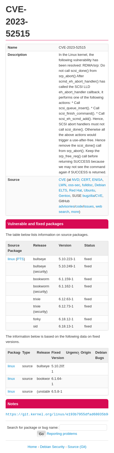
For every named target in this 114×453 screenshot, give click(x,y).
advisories (66, 206)
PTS (20, 259)
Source (73, 447)
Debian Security (52, 447)
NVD (75, 180)
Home (32, 447)
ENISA (97, 180)
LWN (62, 185)
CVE (62, 180)
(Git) (83, 447)
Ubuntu (89, 190)
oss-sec (74, 185)
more (75, 212)
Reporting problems (62, 434)
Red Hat (75, 190)
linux (11, 259)
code (79, 206)
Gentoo (64, 196)
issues (89, 206)
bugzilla (88, 196)
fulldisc (87, 185)
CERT (85, 180)
